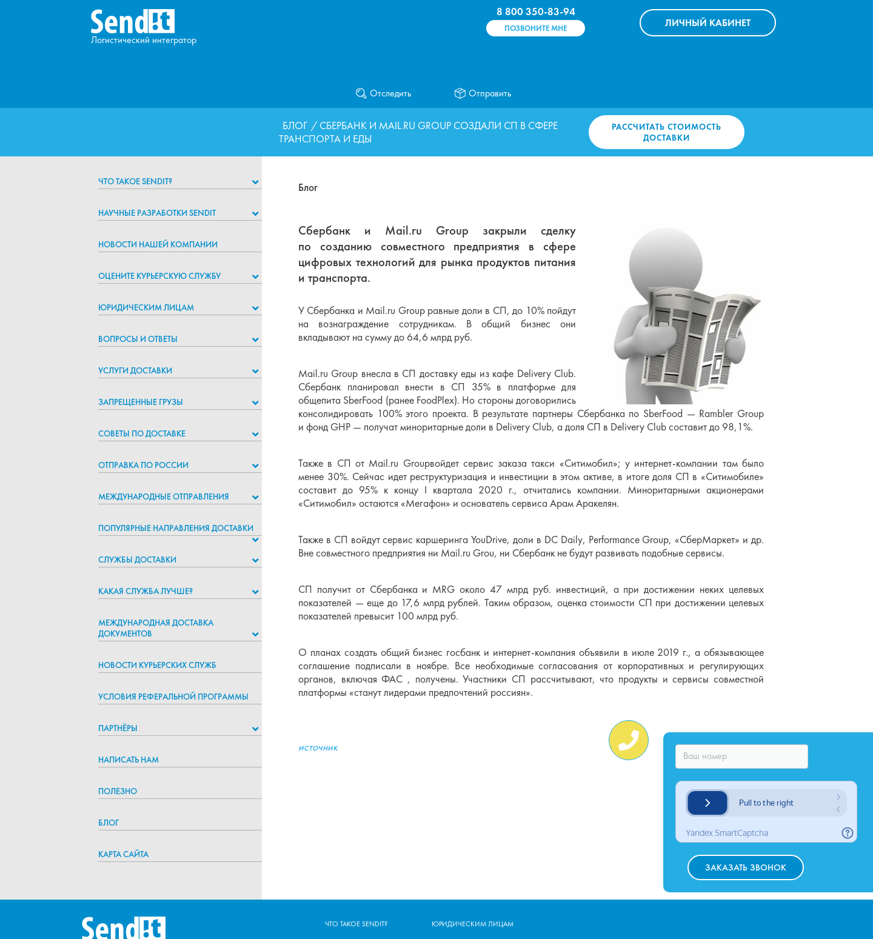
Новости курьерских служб (157, 665)
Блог (295, 125)
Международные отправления (163, 496)
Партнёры (118, 728)
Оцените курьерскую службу (159, 275)
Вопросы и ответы (138, 338)
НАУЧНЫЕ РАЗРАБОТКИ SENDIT (157, 212)
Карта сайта (123, 854)
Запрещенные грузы (140, 401)
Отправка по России (143, 464)
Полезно (117, 791)
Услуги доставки (135, 370)
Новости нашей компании (158, 244)
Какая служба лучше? (145, 591)
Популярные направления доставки (175, 528)
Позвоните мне (535, 28)
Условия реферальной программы (173, 696)
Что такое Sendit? (135, 181)
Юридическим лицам (146, 307)
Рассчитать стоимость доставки (666, 132)
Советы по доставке (142, 433)
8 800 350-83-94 (536, 11)
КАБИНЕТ (708, 22)
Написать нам (128, 759)
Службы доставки (137, 559)
